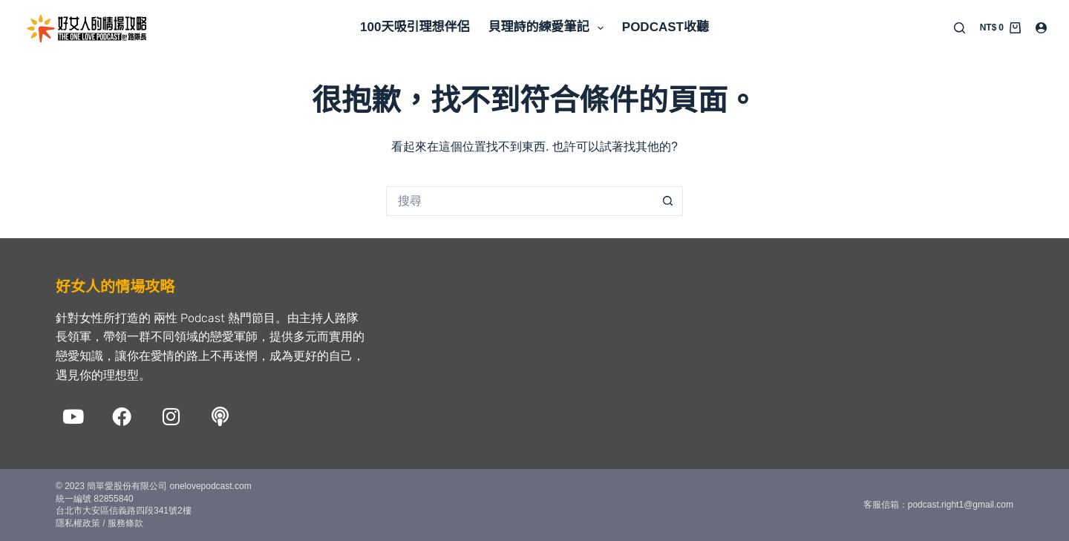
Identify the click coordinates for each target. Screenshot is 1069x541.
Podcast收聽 (665, 27)
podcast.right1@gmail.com (960, 504)
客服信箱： (885, 504)
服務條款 (125, 523)
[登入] (1041, 27)
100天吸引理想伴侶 (414, 27)
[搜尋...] (519, 201)
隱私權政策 (78, 523)
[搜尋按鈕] (668, 201)
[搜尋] (959, 27)
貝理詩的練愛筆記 (548, 28)
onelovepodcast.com (209, 486)
